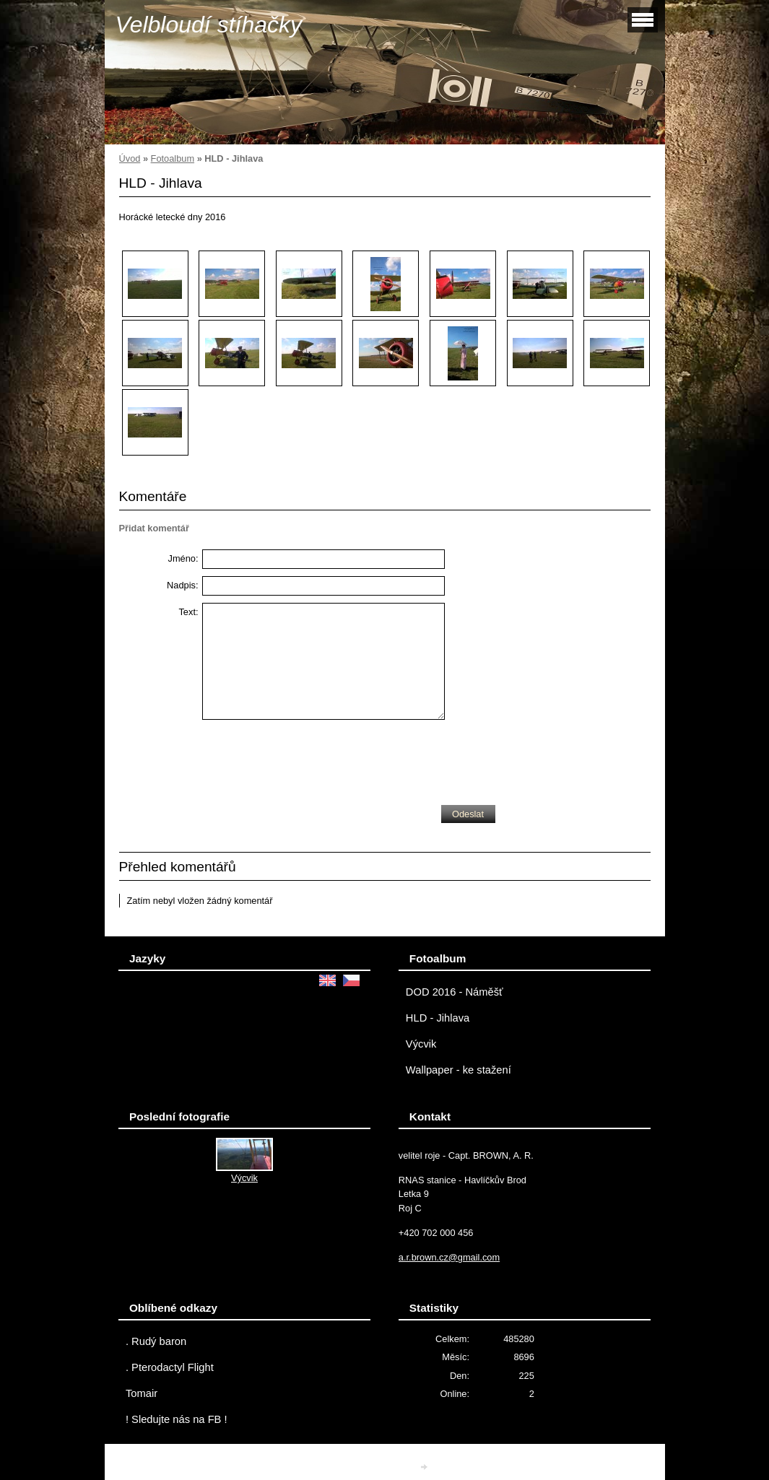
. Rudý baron (156, 1341)
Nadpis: (182, 585)
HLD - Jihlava (437, 1018)
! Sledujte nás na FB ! (176, 1419)
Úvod (130, 158)
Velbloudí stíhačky (209, 25)
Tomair (141, 1393)
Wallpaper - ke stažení (458, 1070)
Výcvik (421, 1044)
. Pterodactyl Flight (170, 1367)
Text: (188, 611)
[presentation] (312, 759)
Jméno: (183, 558)
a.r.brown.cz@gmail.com (449, 1257)
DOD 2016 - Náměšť (454, 992)
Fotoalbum (172, 158)
